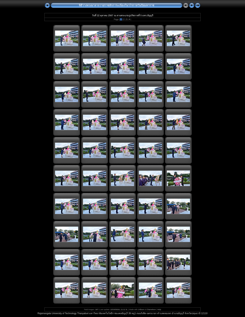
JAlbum (141, 309)
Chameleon (151, 309)
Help (159, 309)
